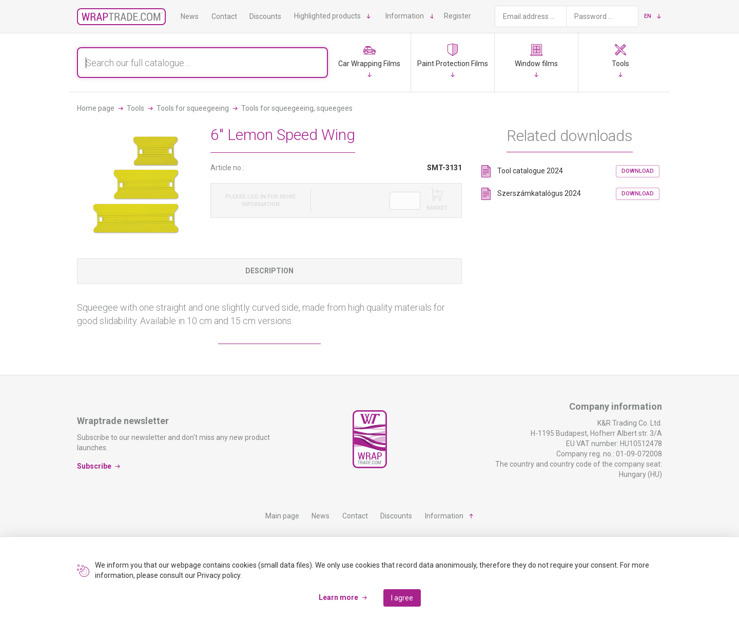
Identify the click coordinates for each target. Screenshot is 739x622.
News (190, 16)
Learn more (338, 597)
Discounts (265, 16)
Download (637, 171)
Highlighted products (327, 16)
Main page (282, 516)
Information (404, 16)
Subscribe (94, 466)
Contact (224, 16)
